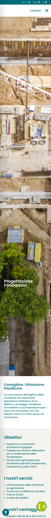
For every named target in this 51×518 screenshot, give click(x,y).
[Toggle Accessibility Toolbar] (5, 512)
